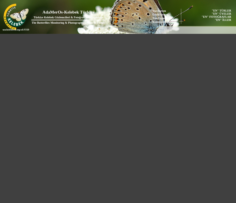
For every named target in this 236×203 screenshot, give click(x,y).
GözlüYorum (160, 14)
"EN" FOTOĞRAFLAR (217, 16)
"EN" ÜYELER (222, 13)
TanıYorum (159, 18)
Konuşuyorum (161, 21)
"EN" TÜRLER (222, 10)
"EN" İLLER (223, 19)
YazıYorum (159, 10)
